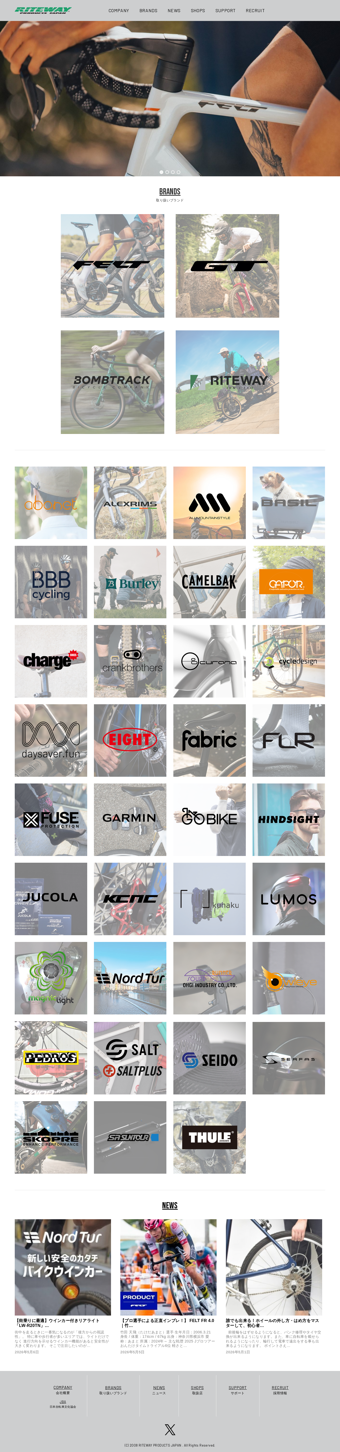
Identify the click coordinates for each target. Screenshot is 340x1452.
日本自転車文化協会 (63, 1403)
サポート (238, 1389)
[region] (170, 98)
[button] (161, 172)
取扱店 (197, 1389)
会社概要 (63, 1389)
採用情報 (280, 1389)
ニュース (159, 1389)
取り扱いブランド (113, 1389)
